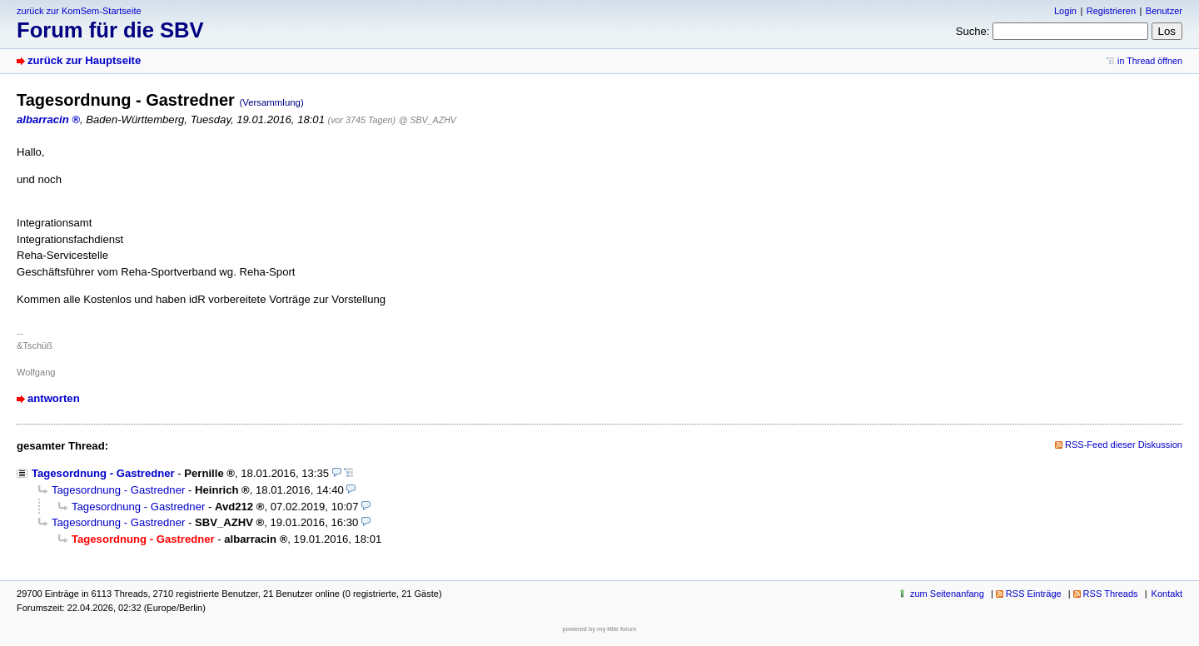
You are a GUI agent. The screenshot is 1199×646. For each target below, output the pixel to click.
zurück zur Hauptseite (84, 60)
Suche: (973, 31)
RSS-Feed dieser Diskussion (1123, 445)
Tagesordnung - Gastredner (103, 473)
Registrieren (1111, 11)
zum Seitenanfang (947, 594)
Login (1065, 11)
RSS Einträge (1034, 594)
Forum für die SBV (110, 30)
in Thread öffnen (1149, 61)
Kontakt (1167, 594)
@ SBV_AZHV (427, 120)
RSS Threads (1110, 594)
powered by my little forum (600, 629)
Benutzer (1164, 11)
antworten (53, 398)
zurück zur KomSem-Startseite (79, 11)
